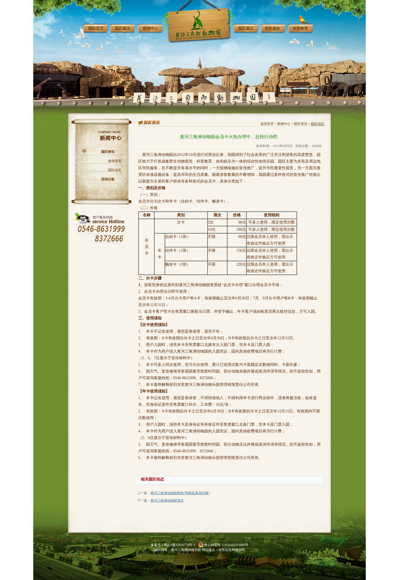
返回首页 (267, 124)
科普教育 (300, 29)
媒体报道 (114, 161)
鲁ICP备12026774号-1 (179, 545)
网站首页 (96, 29)
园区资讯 (107, 152)
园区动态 (114, 170)
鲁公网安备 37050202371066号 (226, 545)
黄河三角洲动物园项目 (167, 500)
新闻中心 (150, 29)
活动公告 (107, 179)
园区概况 (122, 29)
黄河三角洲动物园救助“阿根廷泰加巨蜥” (180, 493)
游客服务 (272, 29)
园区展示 (246, 29)
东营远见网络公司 (231, 550)
